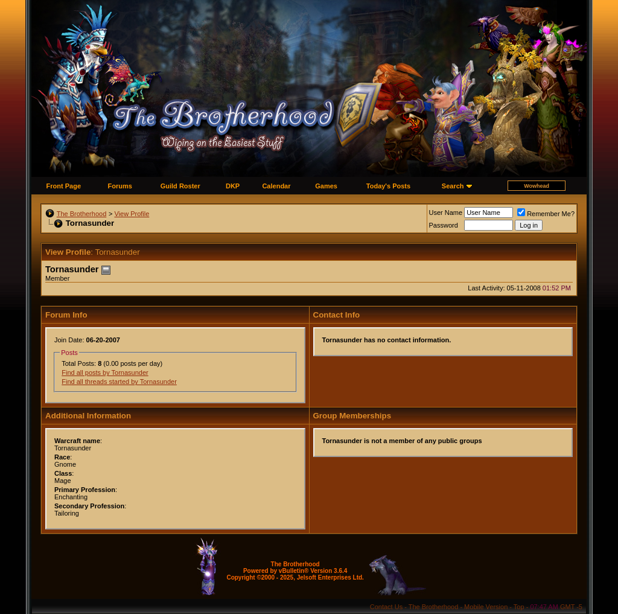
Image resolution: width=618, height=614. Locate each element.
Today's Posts (388, 186)
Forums (120, 186)
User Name (446, 212)
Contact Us (386, 606)
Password (443, 225)
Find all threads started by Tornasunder (119, 381)
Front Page (63, 186)
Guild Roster (180, 186)
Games (326, 186)
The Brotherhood (82, 213)
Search (453, 186)
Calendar (276, 186)
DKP (233, 186)
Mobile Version (486, 606)
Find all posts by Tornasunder (105, 372)
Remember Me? (546, 213)
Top (519, 606)
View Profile (131, 213)
